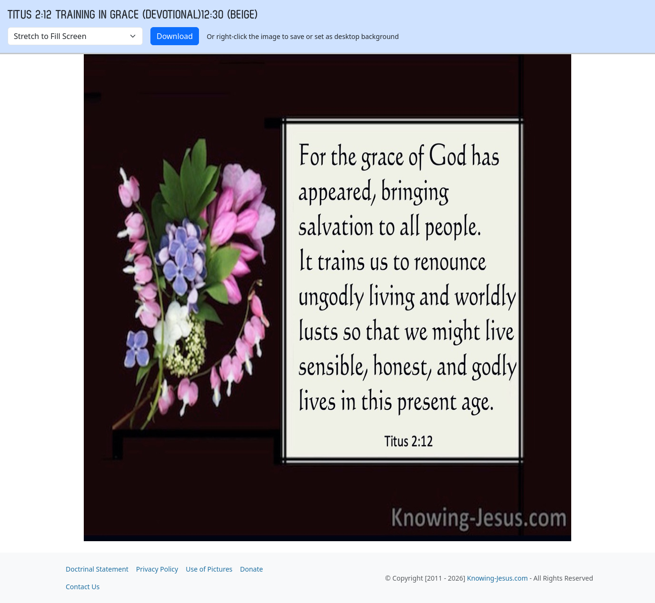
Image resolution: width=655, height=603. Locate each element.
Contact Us (82, 586)
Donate (251, 569)
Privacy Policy (157, 569)
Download (175, 36)
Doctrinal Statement (97, 569)
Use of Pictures (209, 569)
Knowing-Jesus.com (497, 578)
